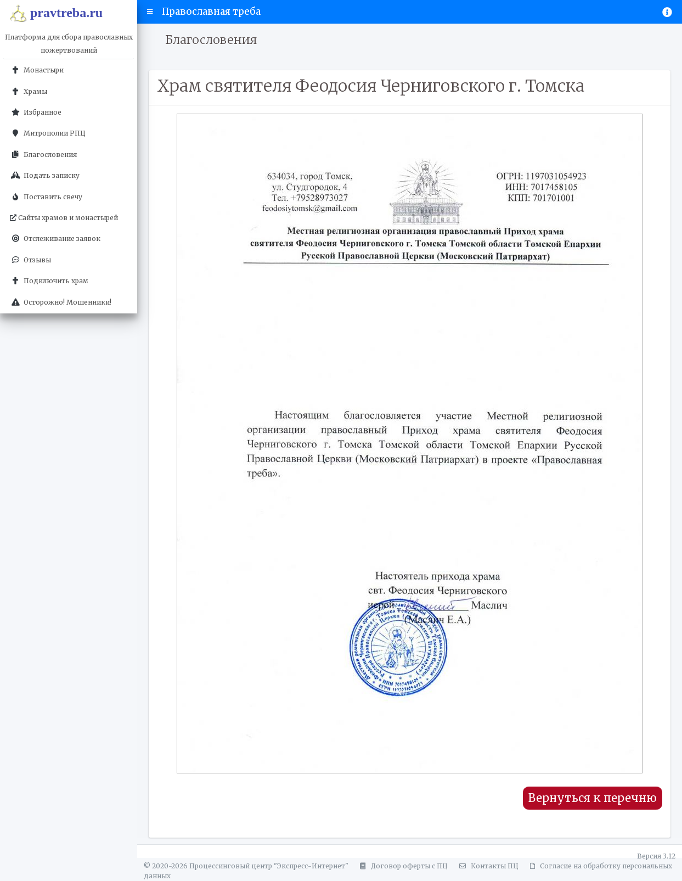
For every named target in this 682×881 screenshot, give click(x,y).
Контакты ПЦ (487, 866)
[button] (150, 11)
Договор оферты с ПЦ (402, 866)
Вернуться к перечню (592, 798)
